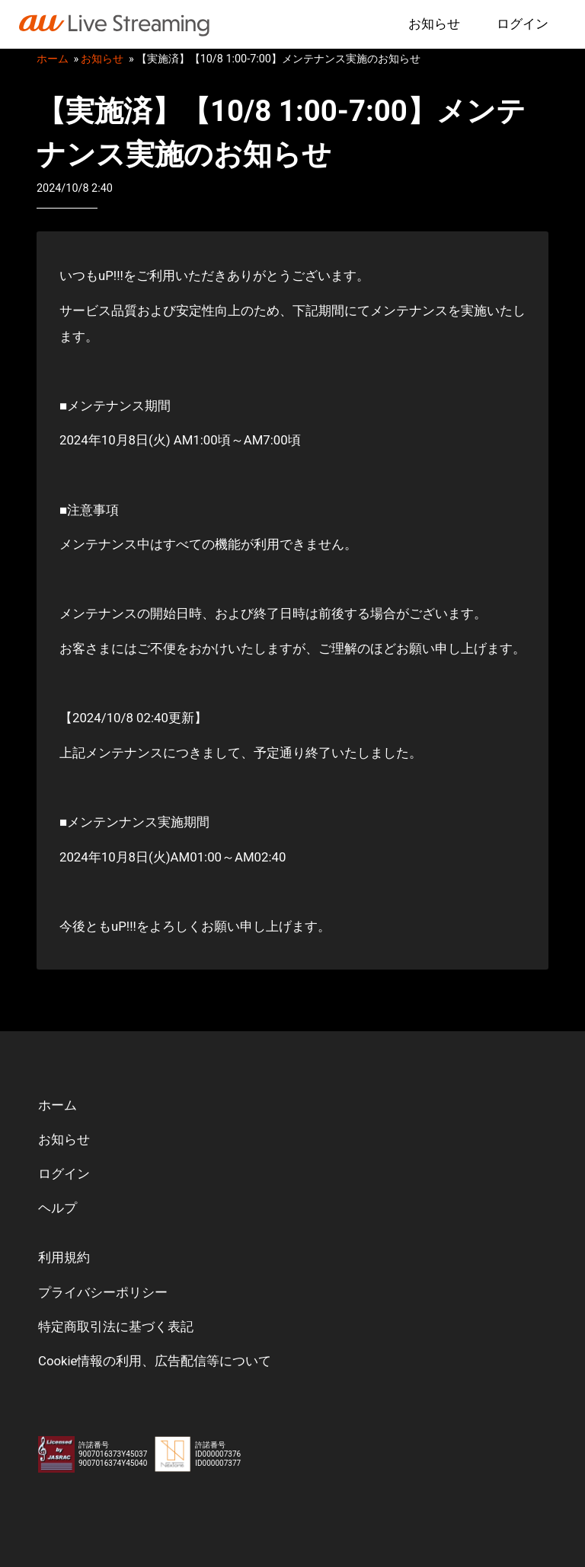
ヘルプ (57, 1207)
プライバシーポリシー (103, 1291)
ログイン (522, 23)
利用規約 (64, 1257)
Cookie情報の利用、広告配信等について (155, 1360)
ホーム (53, 59)
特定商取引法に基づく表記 (115, 1326)
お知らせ (434, 23)
